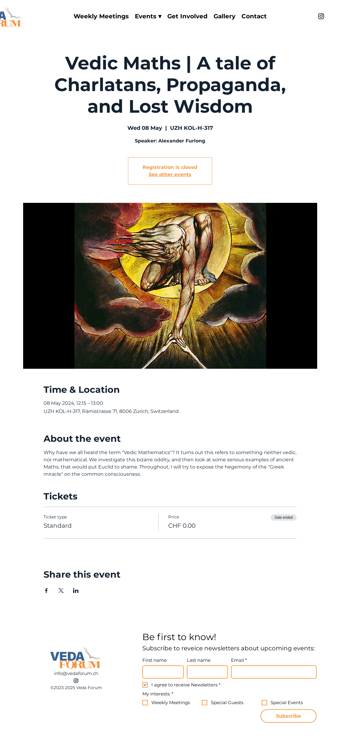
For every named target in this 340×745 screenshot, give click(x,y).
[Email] (272, 672)
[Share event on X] (61, 590)
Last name (199, 660)
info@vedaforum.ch (76, 673)
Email (239, 660)
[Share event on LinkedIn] (76, 590)
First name (154, 660)
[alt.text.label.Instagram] (321, 16)
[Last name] (205, 672)
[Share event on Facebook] (46, 590)
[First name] (161, 672)
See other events (170, 174)
